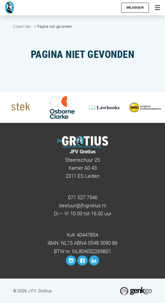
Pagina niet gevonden (54, 26)
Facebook (82, 260)
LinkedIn (94, 260)
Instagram (71, 260)
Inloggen (135, 7)
